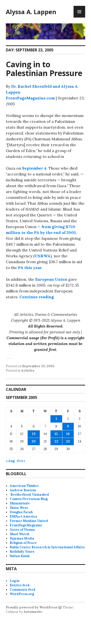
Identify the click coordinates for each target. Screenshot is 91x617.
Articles (27, 370)
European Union (51, 279)
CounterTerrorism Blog (29, 499)
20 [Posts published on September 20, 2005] (34, 441)
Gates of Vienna (22, 530)
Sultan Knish (20, 556)
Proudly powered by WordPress (31, 607)
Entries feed (20, 585)
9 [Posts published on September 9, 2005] (68, 426)
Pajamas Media (22, 538)
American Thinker (24, 486)
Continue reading (36, 296)
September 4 (34, 168)
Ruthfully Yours (22, 552)
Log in (14, 581)
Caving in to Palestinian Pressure (44, 68)
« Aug (10, 461)
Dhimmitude (20, 503)
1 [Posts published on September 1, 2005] (56, 419)
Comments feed (22, 590)
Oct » (21, 461)
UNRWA (42, 255)
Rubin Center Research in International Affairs (47, 547)
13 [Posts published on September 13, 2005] (33, 434)
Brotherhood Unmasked (29, 494)
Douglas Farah (21, 512)
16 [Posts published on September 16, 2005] (68, 434)
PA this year (30, 267)
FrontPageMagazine (26, 525)
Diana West (19, 508)
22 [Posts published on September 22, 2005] (56, 441)
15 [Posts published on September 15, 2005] (56, 434)
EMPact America (23, 516)
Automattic (33, 612)
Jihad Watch (19, 534)
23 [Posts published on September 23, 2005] (68, 441)
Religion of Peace (23, 543)
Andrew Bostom (23, 490)
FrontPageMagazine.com (30, 98)
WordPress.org (22, 594)
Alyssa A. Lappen (31, 12)
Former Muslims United (29, 521)
